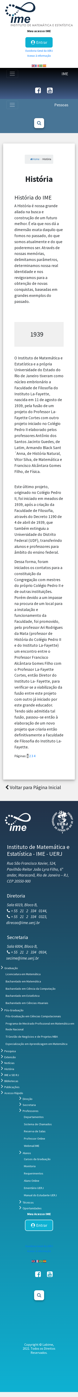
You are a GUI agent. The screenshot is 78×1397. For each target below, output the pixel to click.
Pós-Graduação (14, 1010)
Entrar (39, 42)
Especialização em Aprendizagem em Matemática (36, 1044)
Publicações (12, 1087)
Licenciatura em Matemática (23, 974)
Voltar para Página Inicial (33, 787)
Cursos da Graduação (37, 1159)
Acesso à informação (39, 55)
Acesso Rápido (13, 1093)
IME (65, 73)
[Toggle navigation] (12, 74)
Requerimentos (33, 1173)
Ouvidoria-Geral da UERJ (39, 50)
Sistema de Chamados (38, 1124)
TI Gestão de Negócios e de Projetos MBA (32, 1036)
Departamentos (34, 1117)
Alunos (27, 1153)
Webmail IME (31, 1146)
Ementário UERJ (34, 1188)
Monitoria (30, 1166)
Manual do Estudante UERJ (40, 1195)
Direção (27, 1099)
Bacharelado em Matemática (23, 981)
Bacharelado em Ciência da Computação (31, 989)
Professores (30, 1111)
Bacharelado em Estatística (23, 996)
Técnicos (28, 1202)
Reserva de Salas (35, 1131)
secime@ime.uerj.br (22, 958)
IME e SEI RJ (11, 1075)
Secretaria (29, 1105)
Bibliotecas (11, 1081)
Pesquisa (10, 1051)
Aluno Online (31, 1181)
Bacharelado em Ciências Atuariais (27, 1003)
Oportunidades (32, 1208)
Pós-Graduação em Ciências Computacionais (33, 1016)
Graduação (11, 968)
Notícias (9, 1063)
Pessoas (61, 104)
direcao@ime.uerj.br (23, 922)
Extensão (10, 1057)
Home (34, 159)
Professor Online (34, 1138)
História (9, 1069)
